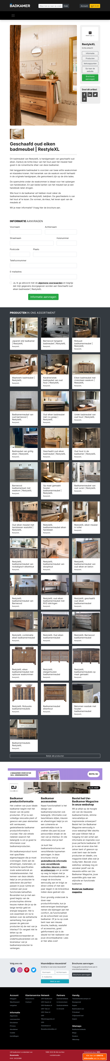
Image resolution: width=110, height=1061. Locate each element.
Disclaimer (14, 1023)
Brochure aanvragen (82, 974)
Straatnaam (15, 238)
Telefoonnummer (18, 260)
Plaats (36, 249)
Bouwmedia (14, 1055)
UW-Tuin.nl (45, 1009)
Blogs (74, 1033)
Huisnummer (63, 238)
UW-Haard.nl (46, 1002)
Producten (90, 58)
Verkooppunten (90, 63)
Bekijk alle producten (55, 756)
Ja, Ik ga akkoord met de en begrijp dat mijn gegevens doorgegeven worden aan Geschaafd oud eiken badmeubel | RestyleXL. (43, 286)
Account (84, 6)
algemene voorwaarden (50, 283)
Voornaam (15, 227)
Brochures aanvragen (90, 77)
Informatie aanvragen (43, 296)
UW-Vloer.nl (45, 1012)
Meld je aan (55, 981)
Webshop (75, 1039)
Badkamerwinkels (79, 1029)
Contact (28, 1002)
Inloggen (13, 999)
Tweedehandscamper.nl (81, 999)
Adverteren (29, 999)
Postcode (14, 249)
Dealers (75, 1036)
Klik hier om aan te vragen (94, 1056)
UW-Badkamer (46, 999)
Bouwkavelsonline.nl (48, 1029)
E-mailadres (16, 271)
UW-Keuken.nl (46, 1005)
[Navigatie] (13, 15)
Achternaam (51, 227)
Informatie (90, 53)
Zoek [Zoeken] (66, 6)
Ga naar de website (90, 69)
